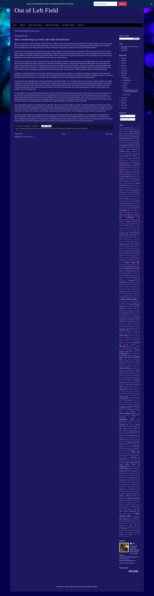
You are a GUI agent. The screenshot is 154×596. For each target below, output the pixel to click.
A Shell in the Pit (123, 142)
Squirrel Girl (123, 450)
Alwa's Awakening (31, 128)
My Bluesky (124, 50)
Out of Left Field (36, 10)
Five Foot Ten (131, 253)
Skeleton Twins (127, 441)
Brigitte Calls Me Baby (131, 189)
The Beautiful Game (131, 477)
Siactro (121, 439)
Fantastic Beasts (129, 250)
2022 (122, 68)
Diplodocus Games (123, 232)
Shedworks (121, 437)
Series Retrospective (131, 435)
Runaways (124, 426)
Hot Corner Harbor (68, 25)
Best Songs (124, 176)
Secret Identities (123, 433)
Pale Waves (129, 384)
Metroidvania (90, 53)
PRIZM (136, 404)
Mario (135, 331)
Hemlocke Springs (130, 288)
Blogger (95, 586)
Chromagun (135, 208)
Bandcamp (124, 167)
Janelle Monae (128, 306)
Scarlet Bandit (133, 430)
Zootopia (127, 536)
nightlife (128, 366)
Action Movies (124, 144)
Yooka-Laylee (130, 532)
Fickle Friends (134, 252)
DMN (120, 235)
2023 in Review (125, 135)
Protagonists (122, 406)
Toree (123, 500)
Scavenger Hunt (123, 432)
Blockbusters (122, 180)
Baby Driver (130, 163)
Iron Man (128, 303)
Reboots (133, 411)
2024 (122, 63)
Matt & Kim (131, 335)
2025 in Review (125, 136)
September (126, 80)
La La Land (133, 315)
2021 (122, 70)
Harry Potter (135, 284)
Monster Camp (127, 348)
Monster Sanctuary (126, 349)
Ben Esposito (136, 174)
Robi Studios (135, 421)
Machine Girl (135, 328)
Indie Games (55, 128)
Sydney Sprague (125, 470)
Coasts (136, 212)
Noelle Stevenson (128, 370)
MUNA (123, 355)
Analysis (122, 151)
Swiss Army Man (134, 466)
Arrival (135, 158)
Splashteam (124, 448)
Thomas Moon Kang (133, 493)
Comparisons (130, 217)
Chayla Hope (126, 205)
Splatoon (131, 448)
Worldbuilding (122, 527)
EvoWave (135, 246)
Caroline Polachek (125, 196)
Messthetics (135, 339)
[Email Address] (105, 4)
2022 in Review (135, 133)
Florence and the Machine (131, 255)
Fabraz (133, 248)
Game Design (47, 128)
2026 (122, 58)
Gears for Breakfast (129, 266)
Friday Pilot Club (134, 259)
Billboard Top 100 (124, 178)
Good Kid (137, 271)
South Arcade (127, 446)
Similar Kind (127, 439)
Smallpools (130, 443)
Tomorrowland (122, 498)
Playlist (121, 397)
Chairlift (136, 201)
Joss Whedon (124, 312)
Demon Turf (132, 228)
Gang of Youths (131, 264)
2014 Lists (128, 127)
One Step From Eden (130, 377)
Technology (133, 471)
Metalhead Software (124, 340)
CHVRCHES (122, 210)
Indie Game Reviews (35, 25)
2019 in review (123, 131)
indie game (25, 43)
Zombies (121, 536)
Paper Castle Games (132, 386)
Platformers (134, 395)
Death (126, 228)
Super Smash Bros (131, 462)
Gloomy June (129, 271)
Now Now (135, 371)
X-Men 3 (129, 528)
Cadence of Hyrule (126, 192)
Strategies (125, 455)
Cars (132, 196)
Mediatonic (128, 337)
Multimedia (137, 353)
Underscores (134, 506)
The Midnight (131, 488)
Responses (135, 415)
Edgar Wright (129, 241)
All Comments (125, 119)
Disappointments (135, 232)
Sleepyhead (122, 442)
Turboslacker (128, 504)
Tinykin (135, 497)
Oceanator (130, 373)
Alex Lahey (130, 147)
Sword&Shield (136, 468)
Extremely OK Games (124, 248)
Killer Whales (134, 313)
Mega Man (128, 339)
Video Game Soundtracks (127, 511)
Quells (133, 407)
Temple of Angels (129, 473)
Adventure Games (135, 145)
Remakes (127, 415)
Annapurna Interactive (131, 155)
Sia (137, 437)
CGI (120, 201)
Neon (133, 361)
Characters (132, 203)
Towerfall (129, 500)
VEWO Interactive (128, 509)
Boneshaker (131, 183)
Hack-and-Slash (129, 282)
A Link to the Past (133, 140)
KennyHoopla (124, 313)
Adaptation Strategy (134, 144)
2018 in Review (134, 129)
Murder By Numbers (133, 355)
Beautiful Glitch (128, 174)
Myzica (135, 359)
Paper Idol (122, 388)
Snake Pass (129, 444)
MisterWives (122, 346)
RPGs (138, 425)
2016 (122, 103)
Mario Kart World (132, 333)
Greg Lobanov (134, 277)
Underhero (126, 506)
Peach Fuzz (137, 389)
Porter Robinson (134, 402)
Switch (78, 128)
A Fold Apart (135, 138)
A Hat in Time (122, 140)
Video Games (83, 128)
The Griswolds (132, 484)
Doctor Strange (129, 235)
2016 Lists (135, 127)
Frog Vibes (121, 261)
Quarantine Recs (124, 408)
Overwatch (121, 384)
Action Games (136, 142)
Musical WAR (126, 359)
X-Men (123, 529)
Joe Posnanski (128, 310)
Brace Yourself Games (133, 185)
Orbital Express (127, 379)
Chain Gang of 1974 (127, 201)
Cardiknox (137, 194)
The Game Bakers (123, 484)
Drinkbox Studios (123, 239)
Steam (133, 452)
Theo (133, 543)
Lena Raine (130, 319)
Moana (131, 346)
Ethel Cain (121, 246)
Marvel (121, 335)
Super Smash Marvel (127, 464)
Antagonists (122, 158)
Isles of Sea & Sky (123, 304)
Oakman (121, 373)
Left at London (130, 317)
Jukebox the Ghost (135, 312)
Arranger (129, 158)
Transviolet (121, 502)
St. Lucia (130, 450)
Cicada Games (133, 210)
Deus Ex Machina (132, 230)
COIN (120, 214)
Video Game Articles (52, 25)
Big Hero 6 (135, 176)
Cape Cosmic (122, 194)
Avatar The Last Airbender (131, 162)
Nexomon (130, 364)
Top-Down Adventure (134, 498)
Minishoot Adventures (130, 344)
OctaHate (127, 375)
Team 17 (127, 471)
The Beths (132, 479)
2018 (122, 98)
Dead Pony (131, 226)
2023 (122, 65)
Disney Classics (133, 234)
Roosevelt (131, 424)
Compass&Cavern (123, 219)
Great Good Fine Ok (135, 273)
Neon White (127, 362)
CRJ (136, 221)
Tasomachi (135, 470)
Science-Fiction (133, 432)
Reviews (73, 128)
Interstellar (121, 303)
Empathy (136, 244)
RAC (138, 407)
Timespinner (128, 497)
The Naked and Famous (132, 489)
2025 (122, 60)
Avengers (122, 164)
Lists (129, 322)
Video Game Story (124, 513)
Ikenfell (129, 297)
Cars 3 (136, 196)
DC (125, 226)
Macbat (128, 328)
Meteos (128, 342)
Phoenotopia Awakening (132, 393)
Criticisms (128, 221)
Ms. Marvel (130, 353)
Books (138, 183)
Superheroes (123, 466)
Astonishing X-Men (123, 160)
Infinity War (126, 301)
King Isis (121, 315)
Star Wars (124, 452)
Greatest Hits (135, 275)
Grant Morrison (124, 273)
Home (15, 25)
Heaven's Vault (128, 286)
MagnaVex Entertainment (125, 331)
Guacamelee (122, 280)
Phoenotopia (122, 393)
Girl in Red (121, 271)
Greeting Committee (123, 277)
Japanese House (131, 308)
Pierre (120, 395)
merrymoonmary (80, 586)
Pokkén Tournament (133, 398)
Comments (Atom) (27, 137)
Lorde (135, 324)
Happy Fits (137, 282)
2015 (122, 105)
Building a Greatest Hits (124, 190)
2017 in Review (123, 129)
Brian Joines (131, 187)
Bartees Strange (134, 167)
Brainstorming (122, 187)
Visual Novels (123, 518)
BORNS (123, 185)
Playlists (22, 25)
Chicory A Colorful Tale (124, 207)
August (125, 83)
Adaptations (124, 146)
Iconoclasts (122, 297)
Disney (123, 234)
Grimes (128, 279)
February (125, 95)
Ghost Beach (135, 270)
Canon (136, 192)
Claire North (122, 212)
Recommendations (125, 413)
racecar (123, 409)
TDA (120, 471)
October (125, 78)
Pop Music (128, 400)
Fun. (127, 261)
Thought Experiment (125, 495)
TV (134, 504)
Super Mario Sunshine (124, 461)
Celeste (136, 199)
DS (131, 239)
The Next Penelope (123, 491)
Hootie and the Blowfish (132, 291)
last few (19, 43)
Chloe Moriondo (135, 207)
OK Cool (121, 377)
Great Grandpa (125, 275)
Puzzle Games (132, 406)
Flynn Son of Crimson (124, 257)
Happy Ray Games (125, 284)
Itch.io (132, 305)
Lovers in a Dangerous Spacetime (127, 326)
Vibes (136, 509)
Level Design (129, 321)
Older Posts (109, 134)
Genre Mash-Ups (128, 268)
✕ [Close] (151, 3)
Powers (130, 404)
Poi (139, 397)
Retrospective (122, 417)
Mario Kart (122, 333)
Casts (120, 199)
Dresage (135, 237)
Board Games (122, 183)
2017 (122, 100)
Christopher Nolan (125, 208)
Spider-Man (136, 446)
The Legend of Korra (130, 486)
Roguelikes (122, 425)
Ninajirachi (135, 366)
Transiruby (135, 500)
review (44, 51)
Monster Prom (136, 348)
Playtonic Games (132, 397)
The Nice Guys (134, 491)
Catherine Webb (128, 199)
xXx (134, 528)
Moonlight (135, 351)
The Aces (131, 475)
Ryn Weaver (133, 426)
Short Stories (130, 437)
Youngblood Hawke (132, 534)
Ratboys (121, 411)
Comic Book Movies (125, 216)
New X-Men (135, 362)
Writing (138, 527)
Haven (120, 286)
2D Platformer (22, 128)
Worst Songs (131, 527)
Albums (123, 147)
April (124, 88)
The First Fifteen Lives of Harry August (128, 482)
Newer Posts (18, 134)
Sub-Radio (124, 457)
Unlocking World (123, 507)
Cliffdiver (130, 212)
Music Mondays (134, 357)
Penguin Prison (126, 391)
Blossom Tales (130, 180)
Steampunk (121, 453)
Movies (121, 353)
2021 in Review (123, 133)
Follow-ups (135, 257)
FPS (126, 259)
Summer (121, 459)
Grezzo (121, 279)
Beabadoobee (129, 172)
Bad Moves (129, 165)
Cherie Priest (135, 205)
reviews (31, 43)
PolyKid (121, 400)
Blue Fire (135, 181)
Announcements (123, 156)
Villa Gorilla (135, 516)
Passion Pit (122, 389)
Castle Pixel (134, 198)
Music (121, 357)
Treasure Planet (130, 502)
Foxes (120, 259)
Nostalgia (137, 370)
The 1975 (122, 475)
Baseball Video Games (132, 169)
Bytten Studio (136, 190)
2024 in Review (136, 135)
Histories (136, 289)
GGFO (128, 270)
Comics (137, 216)
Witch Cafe (133, 525)
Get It (122, 270)
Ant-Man (134, 156)
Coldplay (128, 214)
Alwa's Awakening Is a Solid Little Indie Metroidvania (130, 90)
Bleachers (134, 178)
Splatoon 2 (137, 448)
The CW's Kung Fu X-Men (132, 480)
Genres (137, 268)
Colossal (135, 214)
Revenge (134, 417)
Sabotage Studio (128, 428)
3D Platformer (125, 138)
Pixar (127, 395)
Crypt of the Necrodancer (130, 223)
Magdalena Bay (124, 330)
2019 (122, 75)
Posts (122, 116)
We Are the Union (125, 521)
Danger (132, 225)
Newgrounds (122, 364)
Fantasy (126, 252)
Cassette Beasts (123, 198)
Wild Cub (127, 523)
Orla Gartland (136, 379)
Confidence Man (134, 219)
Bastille (121, 171)
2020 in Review (133, 131)
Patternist (130, 389)
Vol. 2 (130, 518)
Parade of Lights (133, 388)
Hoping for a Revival (124, 293)
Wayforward (137, 519)
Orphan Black (126, 380)
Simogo (134, 439)
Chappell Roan (123, 203)
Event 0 (129, 246)
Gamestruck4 (122, 264)
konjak (126, 315)
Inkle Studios (134, 301)
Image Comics (136, 297)
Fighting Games (123, 253)
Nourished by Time (126, 371)
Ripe (128, 421)
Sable (120, 428)
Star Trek (137, 450)
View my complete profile (126, 563)
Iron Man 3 (135, 303)
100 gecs (121, 127)
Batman (128, 171)
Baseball (121, 169)
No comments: (35, 126)
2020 (122, 73)
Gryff (135, 279)
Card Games (130, 194)
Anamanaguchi (133, 151)
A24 (129, 142)
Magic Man (135, 330)
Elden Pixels (40, 128)
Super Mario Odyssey (132, 459)
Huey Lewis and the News (129, 295)
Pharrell (135, 391)
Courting (121, 221)
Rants (136, 409)
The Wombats (122, 493)
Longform (129, 324)
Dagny (126, 225)
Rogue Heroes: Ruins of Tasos (128, 423)
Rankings (129, 409)
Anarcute (121, 153)
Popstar (126, 402)
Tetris (136, 473)
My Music (80, 25)
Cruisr (120, 223)
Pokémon (123, 399)
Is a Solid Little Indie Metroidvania (41, 39)
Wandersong (128, 519)
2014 (122, 108)
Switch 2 (129, 468)
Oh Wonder (135, 375)
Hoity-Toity (122, 291)
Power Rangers (123, 404)
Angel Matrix (129, 153)
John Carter (137, 310)
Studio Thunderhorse (135, 455)
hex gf (129, 289)
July (124, 85)
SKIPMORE (135, 441)
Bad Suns (137, 165)
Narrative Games (123, 361)
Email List (129, 244)
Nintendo (68, 128)
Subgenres (133, 457)
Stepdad (129, 453)
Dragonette (127, 237)
